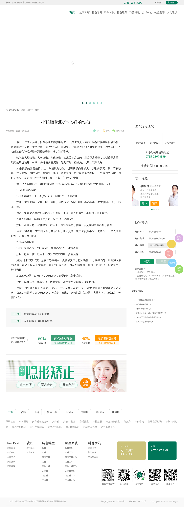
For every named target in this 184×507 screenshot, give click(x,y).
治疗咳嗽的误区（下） (144, 304)
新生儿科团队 (71, 466)
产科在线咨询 (108, 426)
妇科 (44, 448)
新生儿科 (46, 466)
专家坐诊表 (93, 457)
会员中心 (147, 12)
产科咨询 (139, 421)
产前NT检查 (69, 421)
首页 (72, 12)
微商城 (172, 263)
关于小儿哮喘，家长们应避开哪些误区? (150, 313)
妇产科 (55, 421)
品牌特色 (11, 457)
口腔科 (45, 475)
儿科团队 (69, 462)
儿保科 (45, 471)
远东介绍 (84, 12)
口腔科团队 (70, 475)
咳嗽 (37, 110)
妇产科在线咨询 (40, 421)
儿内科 (30, 110)
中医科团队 (70, 480)
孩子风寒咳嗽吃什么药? (144, 322)
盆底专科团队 (71, 457)
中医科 (45, 480)
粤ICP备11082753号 (137, 501)
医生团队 (109, 12)
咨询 (96, 130)
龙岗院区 (172, 2)
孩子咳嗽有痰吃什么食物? (38, 321)
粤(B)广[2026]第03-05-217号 (112, 501)
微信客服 (118, 130)
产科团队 (69, 452)
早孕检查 (10, 421)
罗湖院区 (159, 2)
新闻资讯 (92, 452)
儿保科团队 (70, 471)
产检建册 (97, 421)
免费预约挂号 (107, 340)
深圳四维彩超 (72, 426)
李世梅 (159, 186)
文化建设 (172, 12)
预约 (106, 130)
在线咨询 (142, 139)
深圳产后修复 (90, 426)
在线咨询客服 (63, 340)
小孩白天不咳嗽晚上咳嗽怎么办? (148, 317)
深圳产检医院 (37, 426)
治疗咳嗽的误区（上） (144, 309)
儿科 (44, 462)
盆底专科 (46, 457)
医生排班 (169, 253)
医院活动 (92, 448)
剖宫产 (127, 421)
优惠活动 (179, 269)
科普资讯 (134, 12)
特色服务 (122, 12)
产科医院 (23, 421)
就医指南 (156, 139)
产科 (44, 452)
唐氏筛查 (84, 421)
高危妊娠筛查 (113, 421)
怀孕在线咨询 (155, 421)
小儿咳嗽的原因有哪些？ (145, 300)
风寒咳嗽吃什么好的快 (37, 314)
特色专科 (97, 12)
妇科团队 (69, 448)
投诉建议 (11, 466)
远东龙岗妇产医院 (17, 110)
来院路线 (169, 139)
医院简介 (11, 448)
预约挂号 (179, 238)
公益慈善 (159, 12)
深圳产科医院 (19, 426)
